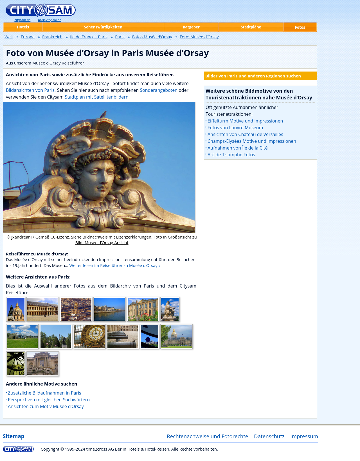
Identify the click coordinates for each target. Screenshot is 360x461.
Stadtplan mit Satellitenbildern (96, 97)
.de (22, 20)
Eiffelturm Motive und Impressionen (245, 121)
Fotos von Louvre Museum (235, 127)
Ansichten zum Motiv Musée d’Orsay (46, 406)
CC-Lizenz (59, 237)
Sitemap (13, 436)
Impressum (304, 436)
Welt (8, 36)
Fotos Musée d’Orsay (152, 36)
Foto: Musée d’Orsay (199, 36)
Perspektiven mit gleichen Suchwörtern (49, 400)
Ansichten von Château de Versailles (245, 134)
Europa (28, 36)
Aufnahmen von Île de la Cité (238, 148)
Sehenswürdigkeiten (103, 27)
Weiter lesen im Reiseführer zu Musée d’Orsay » (114, 265)
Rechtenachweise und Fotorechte (207, 436)
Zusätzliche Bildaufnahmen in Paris (44, 393)
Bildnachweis (94, 237)
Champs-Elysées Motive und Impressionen (252, 141)
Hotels (23, 27)
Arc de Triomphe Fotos (231, 155)
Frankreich (52, 36)
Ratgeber (191, 27)
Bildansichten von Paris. (31, 90)
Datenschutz (269, 436)
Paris (120, 36)
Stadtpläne (251, 27)
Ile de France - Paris (88, 36)
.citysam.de (49, 20)
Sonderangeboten (159, 90)
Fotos (300, 27)
